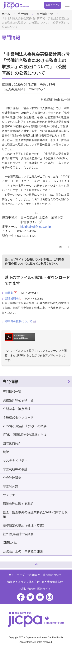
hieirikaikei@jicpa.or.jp (35, 226)
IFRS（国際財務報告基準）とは (25, 434)
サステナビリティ (15, 460)
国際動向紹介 (12, 443)
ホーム (6, 13)
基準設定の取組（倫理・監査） (24, 525)
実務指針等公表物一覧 (18, 400)
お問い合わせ (27, 588)
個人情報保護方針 (52, 581)
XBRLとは (10, 542)
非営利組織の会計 (15, 469)
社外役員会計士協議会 (18, 534)
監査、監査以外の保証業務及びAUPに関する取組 (35, 514)
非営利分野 (10, 486)
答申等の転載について (20, 321)
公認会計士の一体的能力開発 (23, 551)
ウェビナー (10, 495)
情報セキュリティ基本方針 (23, 581)
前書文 (11, 292)
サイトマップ (17, 574)
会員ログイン (53, 5)
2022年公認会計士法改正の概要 (25, 426)
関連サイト (44, 588)
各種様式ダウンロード (18, 417)
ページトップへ (6, 563)
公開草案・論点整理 (17, 409)
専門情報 (23, 13)
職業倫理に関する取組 (18, 503)
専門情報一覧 (45, 13)
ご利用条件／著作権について (44, 574)
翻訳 (6, 452)
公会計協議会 (12, 477)
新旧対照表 (13, 298)
